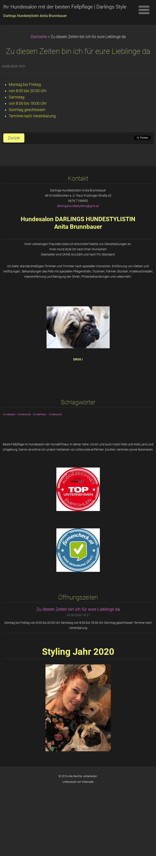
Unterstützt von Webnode (78, 781)
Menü (144, 9)
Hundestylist (55, 414)
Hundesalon (9, 414)
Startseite (38, 37)
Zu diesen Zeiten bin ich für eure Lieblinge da (78, 609)
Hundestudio (24, 414)
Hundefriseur (40, 414)
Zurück (14, 138)
